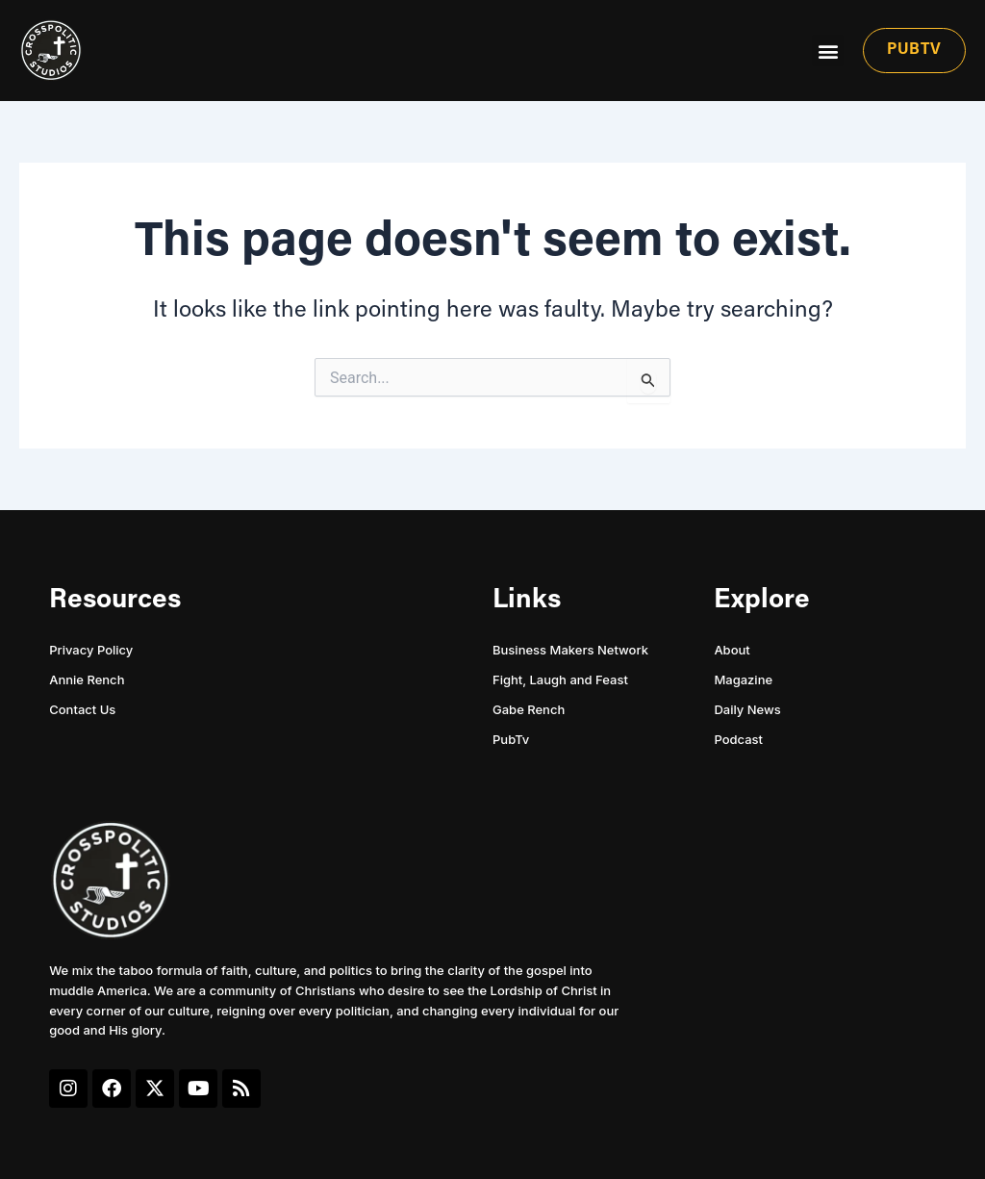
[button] (828, 50)
